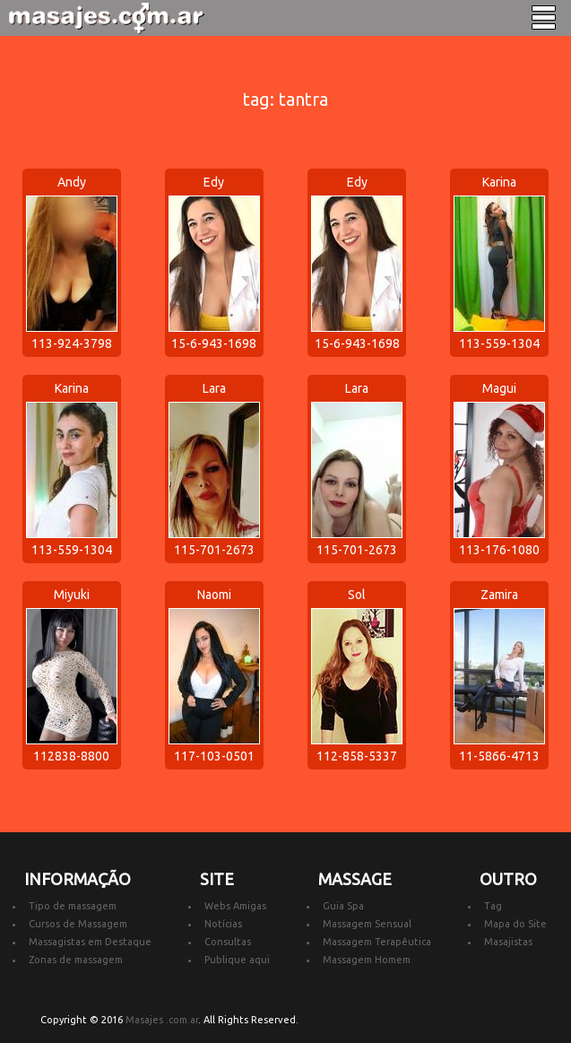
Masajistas (508, 941)
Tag (493, 905)
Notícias (223, 923)
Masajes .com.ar (161, 1019)
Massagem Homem (367, 959)
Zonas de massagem (76, 959)
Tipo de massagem (73, 905)
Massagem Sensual (367, 923)
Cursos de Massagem (78, 923)
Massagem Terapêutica (377, 941)
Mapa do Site (515, 923)
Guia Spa (343, 905)
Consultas (227, 941)
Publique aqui (237, 959)
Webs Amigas (235, 905)
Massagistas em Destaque (90, 941)
